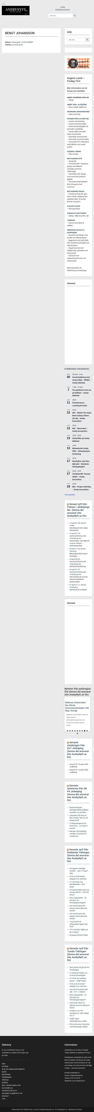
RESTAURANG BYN (74, 159)
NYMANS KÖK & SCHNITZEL (78, 119)
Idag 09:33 (74, 764)
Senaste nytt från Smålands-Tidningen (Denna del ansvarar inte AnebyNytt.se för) (78, 855)
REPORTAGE (6, 1074)
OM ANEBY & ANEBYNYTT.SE (12, 1093)
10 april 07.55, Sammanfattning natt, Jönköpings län (78, 535)
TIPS (3, 1099)
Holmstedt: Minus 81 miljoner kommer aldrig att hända (79, 1005)
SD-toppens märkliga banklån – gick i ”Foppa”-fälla (79, 870)
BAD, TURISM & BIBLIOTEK (11, 1085)
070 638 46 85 (17, 45)
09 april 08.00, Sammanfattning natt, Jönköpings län (78, 561)
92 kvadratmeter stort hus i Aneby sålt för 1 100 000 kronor (79, 892)
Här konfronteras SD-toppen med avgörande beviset (78, 908)
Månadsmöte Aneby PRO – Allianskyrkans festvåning (81, 451)
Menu (4, 4)
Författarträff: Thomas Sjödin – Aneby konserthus (81, 476)
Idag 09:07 (74, 770)
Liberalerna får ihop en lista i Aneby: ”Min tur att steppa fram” (79, 817)
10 (77, 733)
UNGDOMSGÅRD (83, 112)
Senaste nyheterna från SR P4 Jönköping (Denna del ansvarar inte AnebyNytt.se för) (78, 793)
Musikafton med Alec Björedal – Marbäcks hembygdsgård (80, 464)
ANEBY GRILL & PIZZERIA (77, 105)
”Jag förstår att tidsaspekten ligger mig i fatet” (79, 924)
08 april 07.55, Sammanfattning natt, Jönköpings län (78, 572)
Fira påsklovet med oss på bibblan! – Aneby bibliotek (81, 393)
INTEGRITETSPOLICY (9, 1091)
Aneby (62, 7)
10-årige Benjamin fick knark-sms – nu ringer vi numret (79, 825)
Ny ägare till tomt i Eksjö (79, 935)
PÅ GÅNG (5, 1066)
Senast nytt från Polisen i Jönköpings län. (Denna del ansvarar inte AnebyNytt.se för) (78, 510)
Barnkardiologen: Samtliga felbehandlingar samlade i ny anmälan (79, 809)
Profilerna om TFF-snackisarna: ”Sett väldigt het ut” (79, 1013)
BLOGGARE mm (7, 1088)
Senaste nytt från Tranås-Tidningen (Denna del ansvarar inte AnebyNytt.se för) (78, 954)
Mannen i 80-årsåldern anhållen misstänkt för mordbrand (78, 833)
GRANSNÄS (71, 112)
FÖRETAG (5, 1080)
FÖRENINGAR (6, 1077)
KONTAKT (5, 1096)
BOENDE (5, 1083)
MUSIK (4, 1072)
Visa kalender (70, 495)
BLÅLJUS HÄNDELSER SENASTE (13, 1069)
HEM (3, 1064)
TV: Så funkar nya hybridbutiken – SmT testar (77, 884)
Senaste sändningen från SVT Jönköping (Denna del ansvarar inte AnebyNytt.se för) (78, 750)
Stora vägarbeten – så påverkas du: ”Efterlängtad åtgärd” (78, 900)
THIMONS (71, 220)
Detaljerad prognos (62, 10)
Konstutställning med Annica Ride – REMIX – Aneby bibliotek (81, 380)
